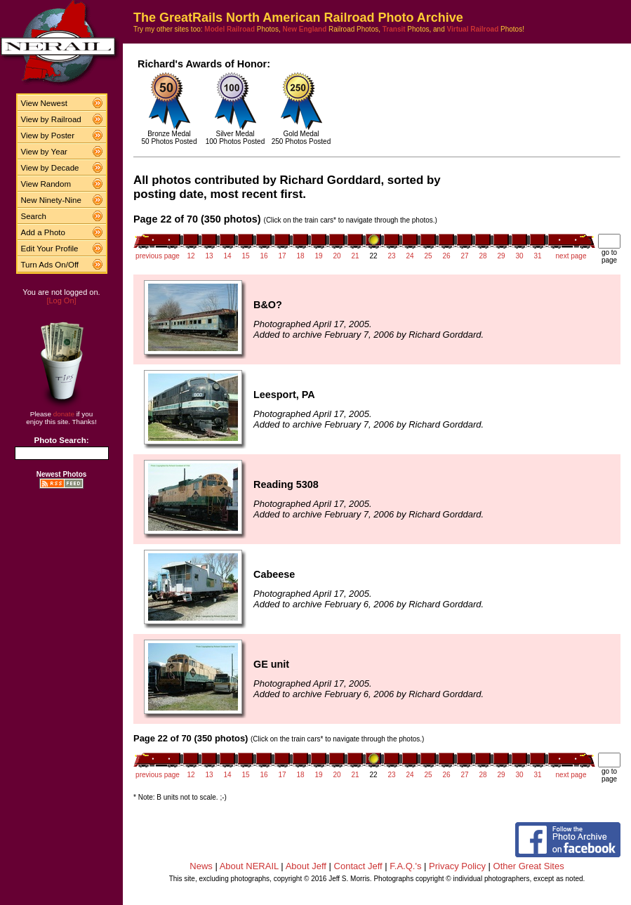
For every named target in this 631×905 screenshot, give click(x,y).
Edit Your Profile (50, 248)
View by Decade (50, 168)
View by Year (44, 151)
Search (34, 216)
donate (63, 414)
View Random (46, 184)
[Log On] (61, 300)
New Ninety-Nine (51, 200)
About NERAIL (249, 866)
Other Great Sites (528, 866)
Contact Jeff (358, 866)
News (201, 866)
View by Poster (48, 135)
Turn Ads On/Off (50, 264)
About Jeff (306, 866)
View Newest (44, 103)
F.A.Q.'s (405, 866)
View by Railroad (51, 119)
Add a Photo (43, 232)
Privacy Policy (457, 866)
